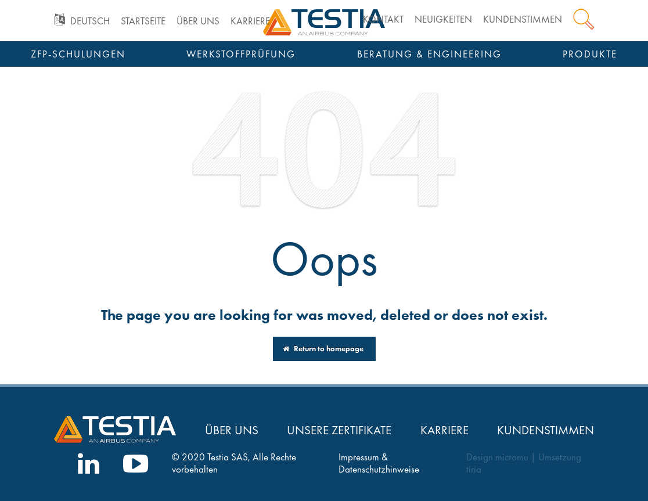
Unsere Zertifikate (339, 430)
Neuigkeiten (443, 19)
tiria (473, 469)
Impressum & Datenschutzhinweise (379, 463)
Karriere (250, 21)
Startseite (143, 21)
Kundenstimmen (522, 19)
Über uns (198, 21)
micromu (511, 457)
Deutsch (90, 21)
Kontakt (383, 19)
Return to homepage (323, 349)
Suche (583, 19)
